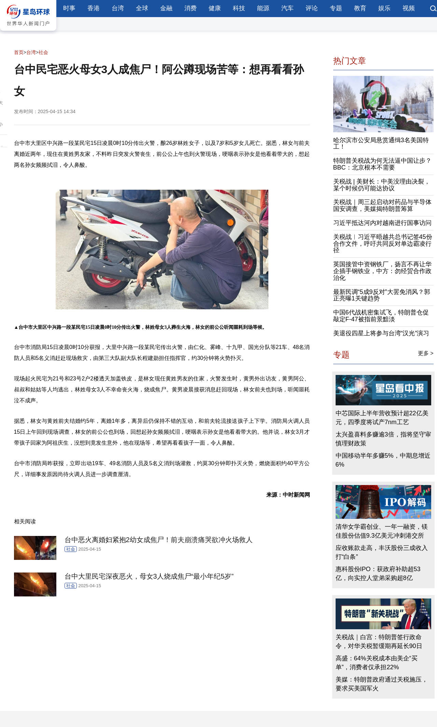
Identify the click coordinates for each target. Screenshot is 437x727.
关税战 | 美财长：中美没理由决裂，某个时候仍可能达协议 (382, 185)
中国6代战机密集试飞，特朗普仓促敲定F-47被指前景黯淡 (381, 316)
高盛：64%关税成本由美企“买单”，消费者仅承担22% (377, 663)
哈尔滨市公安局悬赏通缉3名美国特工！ (381, 143)
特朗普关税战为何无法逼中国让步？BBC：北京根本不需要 (382, 164)
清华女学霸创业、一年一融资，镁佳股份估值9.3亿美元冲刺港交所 (382, 531)
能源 (263, 8)
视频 (409, 8)
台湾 (118, 8)
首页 (19, 52)
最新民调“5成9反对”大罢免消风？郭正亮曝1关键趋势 (381, 295)
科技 (239, 8)
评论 (312, 8)
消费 (190, 8)
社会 (43, 52)
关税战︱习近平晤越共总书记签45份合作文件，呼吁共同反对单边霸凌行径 (382, 243)
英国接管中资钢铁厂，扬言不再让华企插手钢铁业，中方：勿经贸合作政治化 (382, 271)
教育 (360, 8)
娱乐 (384, 8)
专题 (336, 8)
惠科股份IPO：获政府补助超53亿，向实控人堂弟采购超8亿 (378, 573)
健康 (215, 8)
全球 (142, 8)
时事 (69, 8)
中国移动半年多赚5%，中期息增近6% (383, 460)
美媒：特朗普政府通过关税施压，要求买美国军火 (382, 684)
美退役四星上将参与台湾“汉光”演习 (381, 333)
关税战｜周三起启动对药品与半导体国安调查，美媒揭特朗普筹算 (382, 205)
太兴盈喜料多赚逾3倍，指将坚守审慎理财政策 (383, 439)
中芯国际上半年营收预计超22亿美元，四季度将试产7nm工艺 (382, 418)
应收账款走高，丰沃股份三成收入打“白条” (382, 552)
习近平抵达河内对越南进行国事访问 (382, 222)
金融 (166, 8)
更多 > (426, 353)
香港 (93, 8)
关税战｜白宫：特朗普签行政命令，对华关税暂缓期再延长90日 (379, 641)
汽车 (287, 8)
